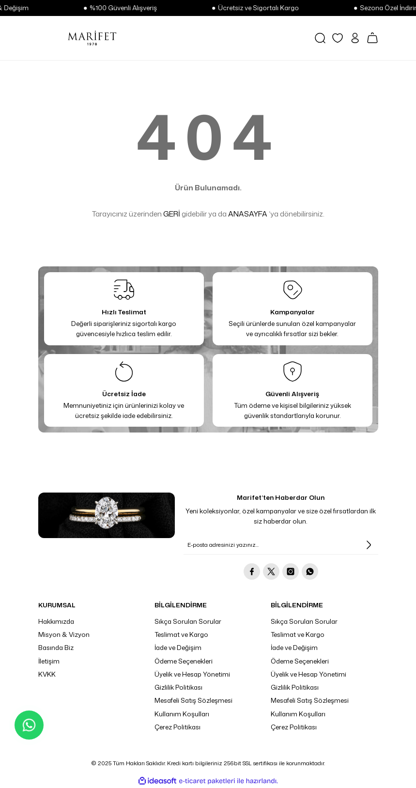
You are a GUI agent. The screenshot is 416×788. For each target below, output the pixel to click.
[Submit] (368, 545)
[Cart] (372, 38)
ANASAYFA (247, 214)
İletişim (49, 661)
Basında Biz (56, 647)
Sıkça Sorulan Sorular (187, 621)
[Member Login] (355, 38)
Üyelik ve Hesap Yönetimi (192, 674)
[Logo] (92, 38)
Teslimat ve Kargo (181, 634)
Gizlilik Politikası (178, 687)
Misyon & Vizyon (64, 634)
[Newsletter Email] (281, 545)
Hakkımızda (56, 621)
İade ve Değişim (177, 647)
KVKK (47, 674)
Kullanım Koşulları (181, 714)
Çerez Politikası (177, 727)
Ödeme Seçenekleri (183, 661)
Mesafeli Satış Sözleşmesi (193, 700)
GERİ (171, 214)
